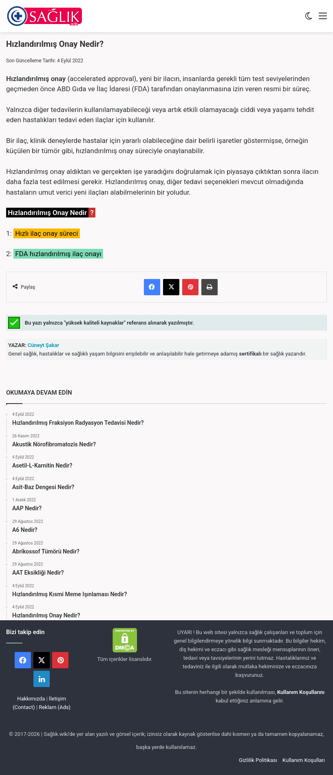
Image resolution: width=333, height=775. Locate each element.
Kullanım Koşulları (303, 760)
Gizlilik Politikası (258, 760)
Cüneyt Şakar (43, 345)
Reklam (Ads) (55, 707)
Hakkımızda (31, 699)
